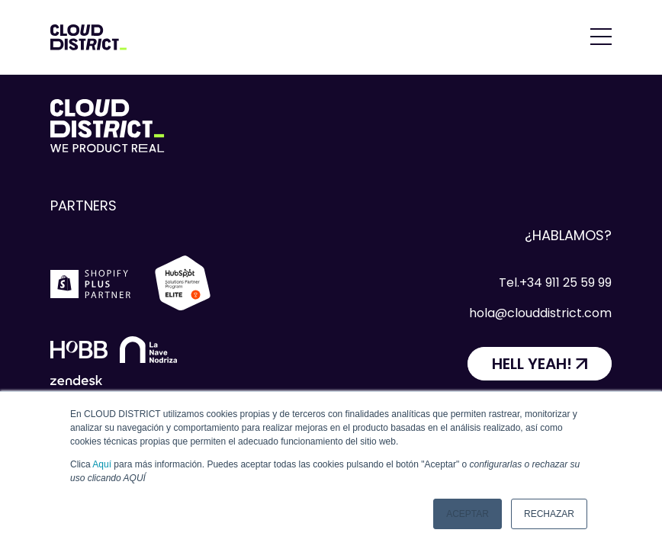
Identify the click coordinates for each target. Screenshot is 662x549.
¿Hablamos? (568, 235)
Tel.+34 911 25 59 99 (555, 282)
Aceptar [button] (467, 514)
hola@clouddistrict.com (540, 313)
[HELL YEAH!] (540, 363)
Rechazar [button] (549, 514)
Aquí (101, 464)
